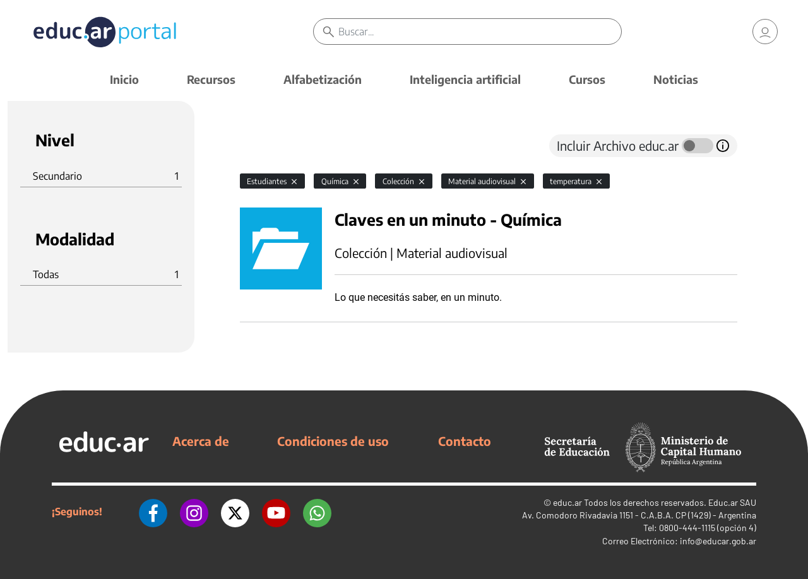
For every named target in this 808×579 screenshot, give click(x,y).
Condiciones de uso (333, 440)
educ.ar (567, 502)
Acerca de (200, 440)
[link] (765, 31)
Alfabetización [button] (322, 79)
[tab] (265, 145)
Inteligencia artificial (465, 79)
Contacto (464, 440)
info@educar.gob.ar (718, 540)
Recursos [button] (211, 79)
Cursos (587, 79)
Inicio (124, 79)
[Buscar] (479, 31)
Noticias (675, 79)
